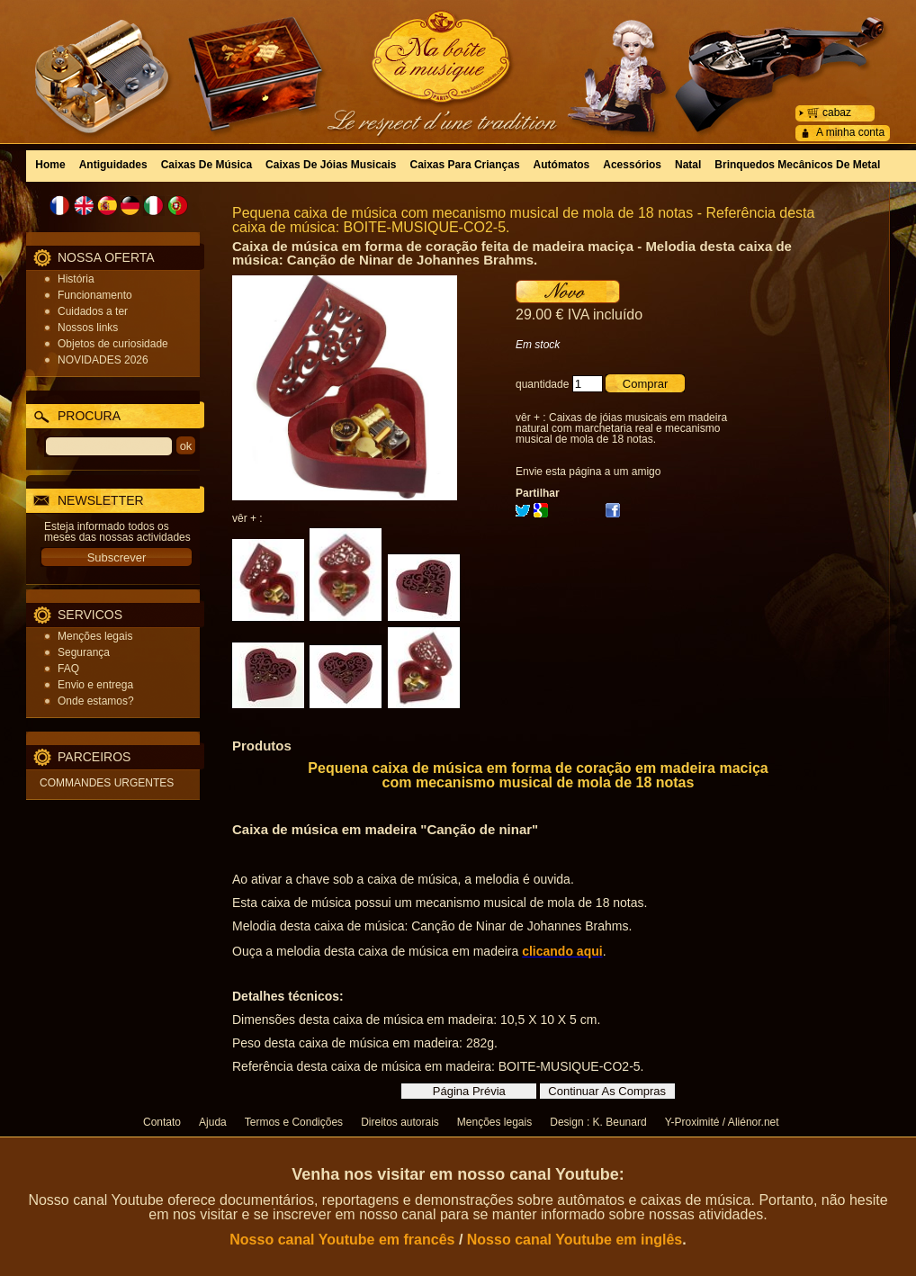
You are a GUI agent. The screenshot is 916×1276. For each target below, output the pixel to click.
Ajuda (213, 1122)
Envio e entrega (95, 684)
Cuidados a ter (93, 311)
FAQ (68, 668)
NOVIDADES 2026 (103, 360)
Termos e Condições (294, 1122)
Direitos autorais (400, 1122)
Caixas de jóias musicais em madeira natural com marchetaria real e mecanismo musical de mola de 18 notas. (621, 428)
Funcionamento (95, 295)
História (76, 279)
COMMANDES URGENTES (107, 783)
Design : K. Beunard (598, 1122)
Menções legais (95, 636)
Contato (162, 1122)
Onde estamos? (96, 701)
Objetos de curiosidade (113, 343)
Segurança (84, 652)
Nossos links (88, 327)
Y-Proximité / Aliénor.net (722, 1122)
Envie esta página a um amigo (588, 471)
